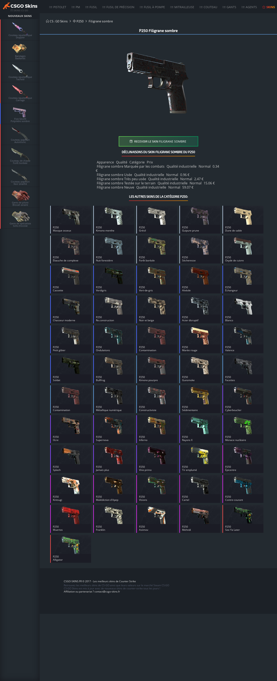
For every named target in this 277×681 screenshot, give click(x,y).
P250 (78, 21)
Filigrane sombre (101, 21)
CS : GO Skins (57, 21)
